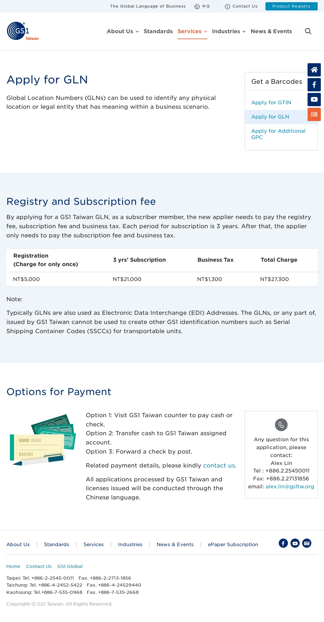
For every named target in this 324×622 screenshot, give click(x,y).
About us (120, 31)
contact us (219, 465)
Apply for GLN (270, 117)
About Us (18, 544)
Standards (158, 31)
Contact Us (241, 6)
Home (13, 566)
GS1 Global (70, 566)
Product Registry (291, 6)
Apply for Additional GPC (278, 134)
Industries (226, 31)
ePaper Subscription (233, 544)
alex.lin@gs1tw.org (290, 487)
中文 (202, 6)
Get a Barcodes (276, 81)
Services (190, 31)
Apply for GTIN (271, 103)
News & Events (271, 31)
